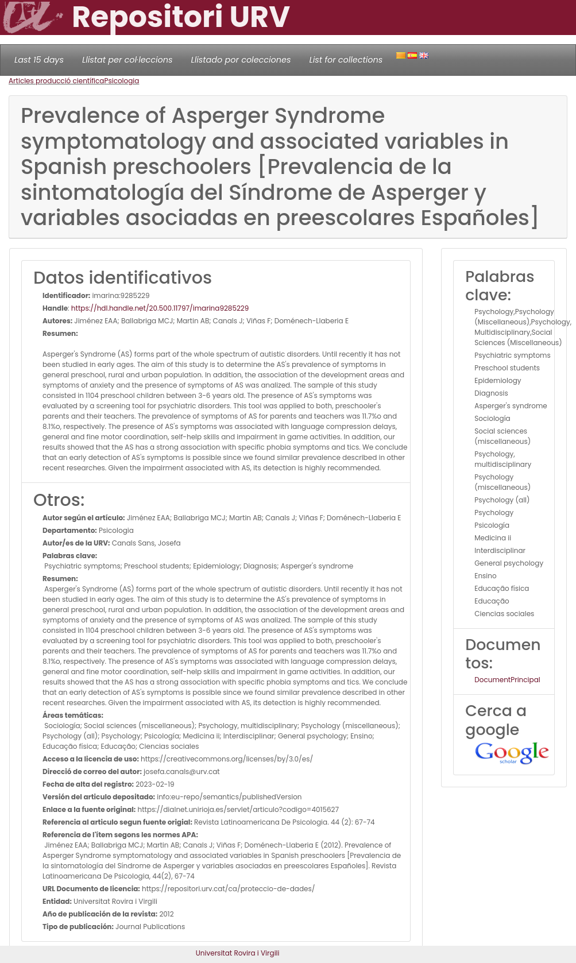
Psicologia (121, 81)
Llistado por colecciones (241, 59)
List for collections (345, 59)
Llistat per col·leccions (127, 59)
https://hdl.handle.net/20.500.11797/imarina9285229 (160, 308)
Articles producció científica (56, 81)
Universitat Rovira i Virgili (238, 953)
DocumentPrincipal (507, 679)
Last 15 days (39, 59)
